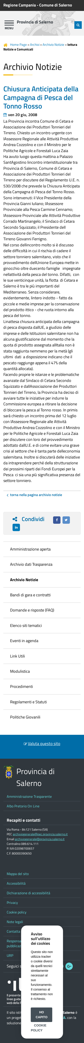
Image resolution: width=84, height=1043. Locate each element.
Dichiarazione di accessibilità (28, 893)
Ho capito (41, 1014)
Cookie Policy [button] (38, 1028)
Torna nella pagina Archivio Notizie (36, 494)
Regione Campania (19, 5)
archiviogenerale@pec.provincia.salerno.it (40, 834)
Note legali (15, 921)
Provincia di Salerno (35, 22)
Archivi (34, 44)
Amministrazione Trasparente (29, 796)
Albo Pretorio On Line (23, 806)
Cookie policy (16, 912)
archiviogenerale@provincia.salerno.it (40, 839)
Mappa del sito (18, 873)
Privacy (12, 902)
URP (10, 955)
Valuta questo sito (44, 743)
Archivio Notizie (53, 44)
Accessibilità (16, 883)
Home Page (18, 44)
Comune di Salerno (55, 5)
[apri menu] (9, 23)
